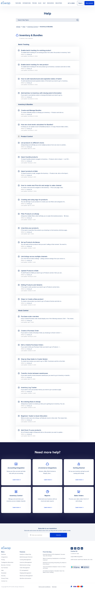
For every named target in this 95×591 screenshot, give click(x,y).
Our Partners (4, 567)
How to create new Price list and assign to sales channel (41, 185)
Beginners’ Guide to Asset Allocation (34, 416)
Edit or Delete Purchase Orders (32, 345)
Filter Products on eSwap (30, 214)
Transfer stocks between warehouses (34, 373)
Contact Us (4, 581)
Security (3, 575)
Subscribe (58, 535)
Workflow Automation (25, 578)
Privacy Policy (4, 578)
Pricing (34, 3)
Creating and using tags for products (34, 200)
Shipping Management (25, 573)
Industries (58, 3)
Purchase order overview (30, 316)
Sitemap (54, 587)
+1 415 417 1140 (75, 553)
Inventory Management (26, 562)
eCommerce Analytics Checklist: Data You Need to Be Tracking (53, 571)
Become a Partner (6, 565)
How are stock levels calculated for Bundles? (37, 125)
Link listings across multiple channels (34, 256)
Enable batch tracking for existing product (36, 50)
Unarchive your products (30, 228)
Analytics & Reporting (25, 554)
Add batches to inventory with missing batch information (41, 93)
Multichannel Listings (25, 565)
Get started (89, 3)
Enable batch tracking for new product (34, 65)
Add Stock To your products (31, 430)
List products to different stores (32, 143)
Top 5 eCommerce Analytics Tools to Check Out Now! (54, 567)
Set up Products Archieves (30, 242)
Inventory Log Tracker (29, 388)
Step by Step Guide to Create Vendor (34, 359)
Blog (39, 3)
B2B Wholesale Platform (26, 557)
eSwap (18, 27)
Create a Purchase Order (30, 331)
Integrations (27, 3)
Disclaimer (3, 573)
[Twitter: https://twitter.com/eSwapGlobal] (78, 548)
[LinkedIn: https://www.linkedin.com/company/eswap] (82, 548)
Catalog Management (25, 559)
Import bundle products (29, 157)
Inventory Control (32, 27)
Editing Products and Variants (31, 285)
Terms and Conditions (44, 587)
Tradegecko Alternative (7, 562)
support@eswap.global (76, 556)
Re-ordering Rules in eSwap (30, 402)
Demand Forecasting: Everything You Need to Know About (54, 563)
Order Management (25, 567)
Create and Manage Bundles (31, 110)
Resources (50, 3)
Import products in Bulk (29, 171)
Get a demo (71, 3)
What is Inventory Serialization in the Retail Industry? (54, 559)
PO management (24, 570)
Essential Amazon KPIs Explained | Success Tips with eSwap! (54, 555)
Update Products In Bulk (29, 271)
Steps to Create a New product (32, 299)
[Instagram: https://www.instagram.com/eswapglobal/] (75, 548)
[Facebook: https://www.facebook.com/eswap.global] (72, 548)
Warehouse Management (26, 575)
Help (44, 3)
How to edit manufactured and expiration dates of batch (41, 79)
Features (18, 3)
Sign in (80, 3)
